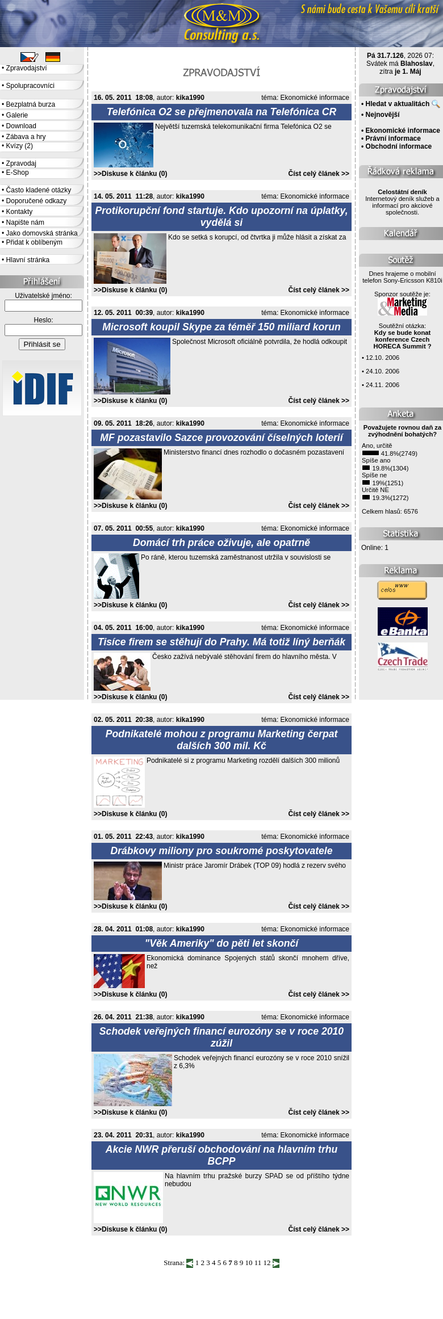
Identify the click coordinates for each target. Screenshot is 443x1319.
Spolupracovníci (30, 86)
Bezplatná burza (31, 104)
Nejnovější (383, 115)
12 (266, 1262)
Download (21, 126)
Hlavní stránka (28, 260)
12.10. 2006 (382, 357)
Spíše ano (376, 460)
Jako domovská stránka (42, 233)
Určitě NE (375, 489)
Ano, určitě (377, 445)
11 (258, 1262)
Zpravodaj (21, 163)
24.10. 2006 (382, 371)
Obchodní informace (399, 146)
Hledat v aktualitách (398, 104)
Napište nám (25, 222)
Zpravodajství (26, 68)
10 (248, 1262)
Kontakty (19, 212)
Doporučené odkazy (36, 201)
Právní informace (393, 138)
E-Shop (17, 173)
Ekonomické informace (315, 98)
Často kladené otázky (39, 190)
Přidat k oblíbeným (34, 242)
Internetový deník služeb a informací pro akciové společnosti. (402, 202)
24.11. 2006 (382, 384)
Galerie (17, 115)
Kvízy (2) (19, 146)
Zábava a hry (26, 137)
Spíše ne (374, 475)
